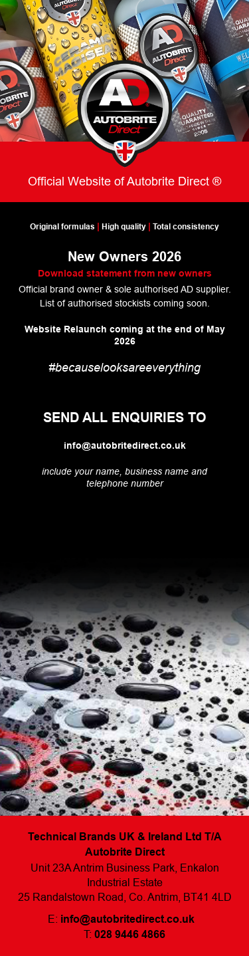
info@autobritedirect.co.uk (125, 445)
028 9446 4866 (129, 934)
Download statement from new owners (125, 273)
